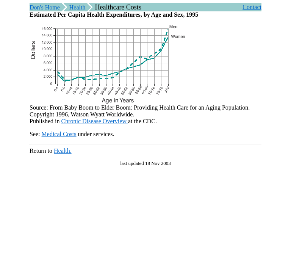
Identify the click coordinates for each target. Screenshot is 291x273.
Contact (251, 7)
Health (77, 7)
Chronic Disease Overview (94, 121)
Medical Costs (59, 134)
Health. (63, 150)
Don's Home (45, 7)
